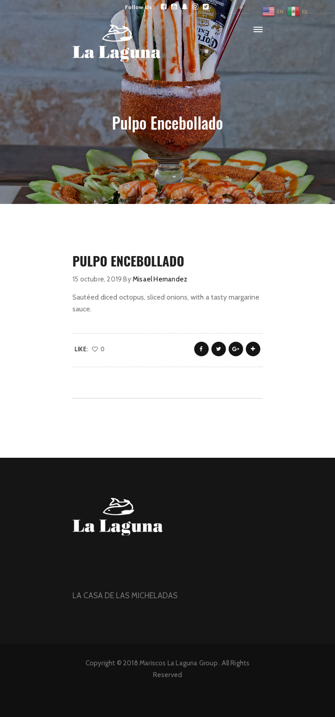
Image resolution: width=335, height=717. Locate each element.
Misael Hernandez (160, 279)
